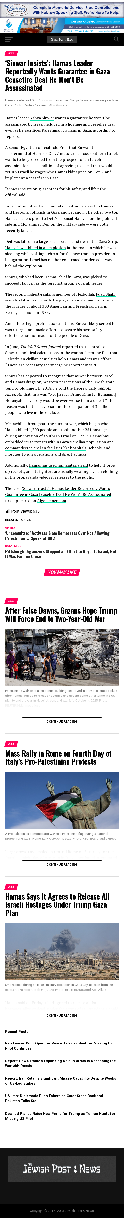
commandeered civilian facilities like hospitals (45, 448)
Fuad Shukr (106, 294)
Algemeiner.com (51, 500)
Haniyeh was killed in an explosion (35, 247)
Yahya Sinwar (42, 118)
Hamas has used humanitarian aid (58, 465)
